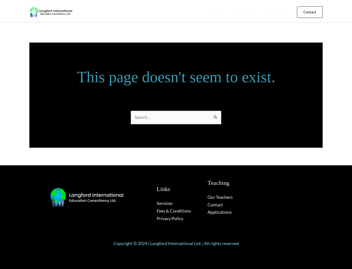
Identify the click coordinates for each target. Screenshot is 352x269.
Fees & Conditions (174, 210)
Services (165, 203)
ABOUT (277, 12)
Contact (215, 204)
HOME (215, 12)
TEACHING (245, 12)
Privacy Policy (170, 218)
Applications (220, 212)
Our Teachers (220, 197)
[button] (256, 12)
